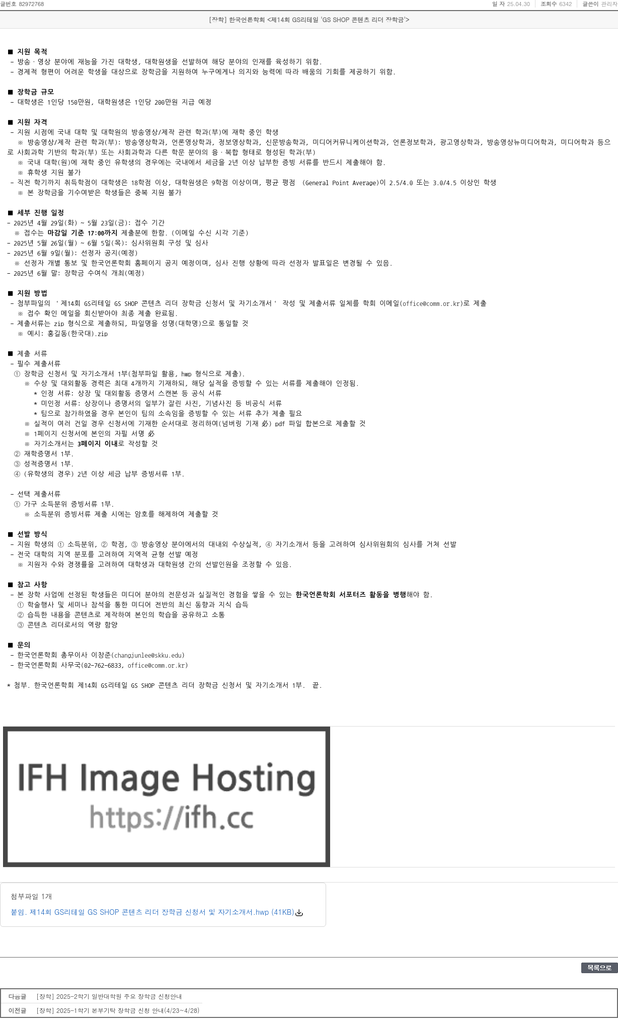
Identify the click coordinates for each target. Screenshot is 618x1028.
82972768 (31, 4)
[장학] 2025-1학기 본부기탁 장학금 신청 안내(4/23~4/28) (118, 1010)
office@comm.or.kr (431, 303)
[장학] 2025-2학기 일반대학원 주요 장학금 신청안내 (109, 996)
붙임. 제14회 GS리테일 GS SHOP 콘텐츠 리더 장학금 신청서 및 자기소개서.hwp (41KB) (152, 912)
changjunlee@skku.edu (147, 655)
